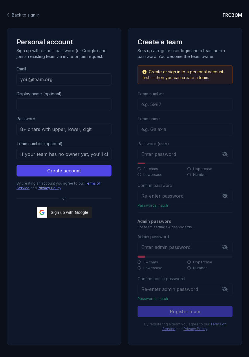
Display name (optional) (39, 93)
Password (26, 118)
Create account (64, 171)
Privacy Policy (49, 188)
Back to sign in (23, 14)
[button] (64, 212)
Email (21, 68)
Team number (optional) (40, 143)
